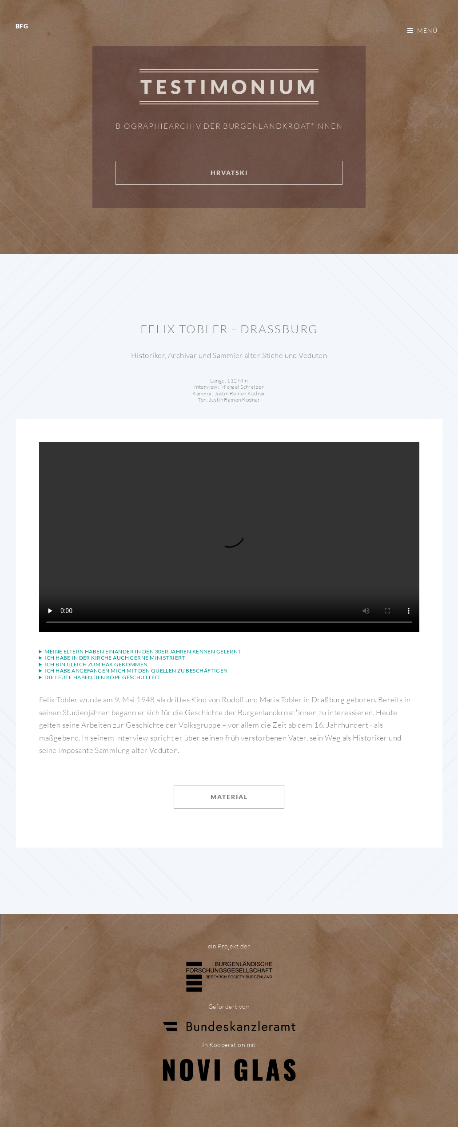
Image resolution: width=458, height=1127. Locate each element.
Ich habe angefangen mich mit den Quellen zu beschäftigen (135, 671)
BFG (22, 26)
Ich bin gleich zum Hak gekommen (95, 664)
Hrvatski (229, 172)
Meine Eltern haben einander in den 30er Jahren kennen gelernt (142, 652)
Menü (427, 30)
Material (229, 796)
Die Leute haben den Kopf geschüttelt (102, 677)
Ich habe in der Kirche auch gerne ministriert (114, 658)
